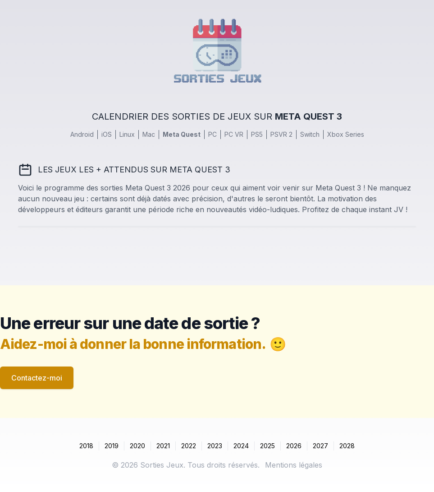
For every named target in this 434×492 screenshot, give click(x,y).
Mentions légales (293, 464)
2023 (214, 446)
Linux (127, 134)
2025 (267, 446)
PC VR (233, 134)
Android (82, 134)
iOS (106, 134)
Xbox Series (345, 134)
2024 (241, 446)
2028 (347, 446)
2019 (112, 446)
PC (212, 134)
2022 (188, 446)
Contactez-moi (36, 377)
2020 (137, 446)
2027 (320, 446)
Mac (148, 134)
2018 (86, 446)
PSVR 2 (281, 134)
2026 (294, 446)
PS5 (257, 134)
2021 (163, 446)
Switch (310, 134)
